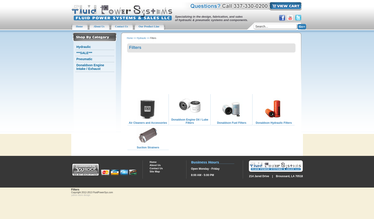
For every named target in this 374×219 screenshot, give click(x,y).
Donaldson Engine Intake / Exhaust (90, 67)
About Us (155, 165)
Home (130, 38)
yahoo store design (81, 195)
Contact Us (156, 168)
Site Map (155, 171)
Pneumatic (84, 59)
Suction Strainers (148, 147)
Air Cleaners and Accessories (148, 122)
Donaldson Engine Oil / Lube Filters (189, 121)
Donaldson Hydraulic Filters (274, 122)
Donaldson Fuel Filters (231, 122)
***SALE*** (84, 53)
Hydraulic (83, 47)
